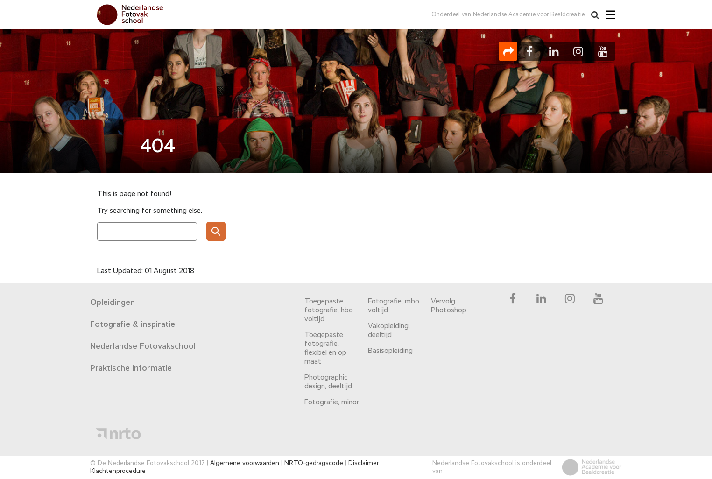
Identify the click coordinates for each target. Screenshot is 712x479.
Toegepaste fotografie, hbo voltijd (328, 310)
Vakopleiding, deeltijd (389, 331)
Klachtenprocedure (118, 471)
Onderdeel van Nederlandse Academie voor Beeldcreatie (508, 15)
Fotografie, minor (331, 402)
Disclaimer (363, 463)
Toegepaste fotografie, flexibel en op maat (325, 348)
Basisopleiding (390, 351)
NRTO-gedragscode (313, 463)
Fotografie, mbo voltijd (393, 306)
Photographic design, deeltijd (328, 382)
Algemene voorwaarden (244, 463)
